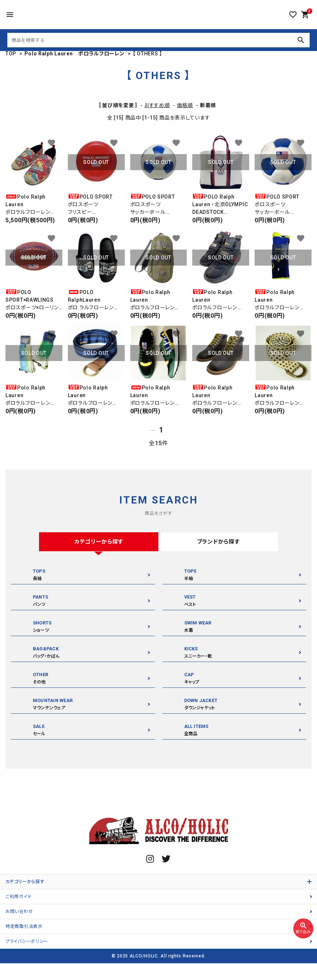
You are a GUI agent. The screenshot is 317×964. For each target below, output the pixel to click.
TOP (10, 53)
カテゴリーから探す (24, 882)
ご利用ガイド (18, 897)
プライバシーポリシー (26, 942)
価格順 (185, 105)
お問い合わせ (19, 912)
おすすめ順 (157, 105)
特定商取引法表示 (24, 927)
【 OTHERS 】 (147, 53)
